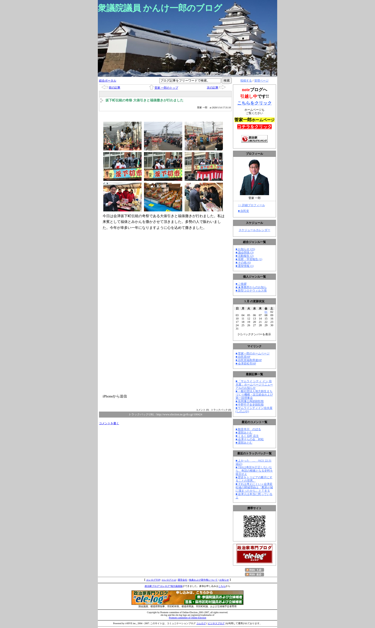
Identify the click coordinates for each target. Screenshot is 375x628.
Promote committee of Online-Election (187, 617)
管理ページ (261, 80)
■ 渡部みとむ (244, 432)
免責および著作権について (203, 579)
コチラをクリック (254, 126)
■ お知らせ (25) (245, 249)
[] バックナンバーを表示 (254, 334)
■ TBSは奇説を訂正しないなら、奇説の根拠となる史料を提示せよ (254, 471)
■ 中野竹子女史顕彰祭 (250, 404)
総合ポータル (107, 80)
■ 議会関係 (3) (245, 252)
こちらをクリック (254, 103)
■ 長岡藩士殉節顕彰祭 (250, 401)
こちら (222, 586)
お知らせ (224, 579)
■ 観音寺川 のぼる (248, 429)
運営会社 (182, 579)
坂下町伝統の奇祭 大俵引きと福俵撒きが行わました (144, 100)
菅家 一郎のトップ (166, 87)
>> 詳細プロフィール (251, 205)
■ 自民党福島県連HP (249, 360)
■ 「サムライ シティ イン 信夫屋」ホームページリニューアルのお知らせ (254, 385)
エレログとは (169, 579)
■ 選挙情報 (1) (245, 266)
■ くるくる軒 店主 (247, 436)
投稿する (246, 80)
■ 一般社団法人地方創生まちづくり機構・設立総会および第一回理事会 (254, 395)
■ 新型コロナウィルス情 (251, 290)
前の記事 (114, 87)
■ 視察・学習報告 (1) (249, 259)
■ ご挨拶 (241, 284)
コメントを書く (109, 423)
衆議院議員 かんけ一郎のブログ (160, 8)
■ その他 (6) (243, 262)
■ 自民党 (243, 211)
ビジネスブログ (216, 623)
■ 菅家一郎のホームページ (253, 353)
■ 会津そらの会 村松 (250, 439)
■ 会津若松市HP (246, 363)
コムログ (201, 623)
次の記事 (212, 87)
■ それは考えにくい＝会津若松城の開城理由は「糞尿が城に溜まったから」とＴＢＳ (254, 487)
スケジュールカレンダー (254, 230)
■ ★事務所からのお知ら (251, 287)
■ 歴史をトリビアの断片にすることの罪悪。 (254, 479)
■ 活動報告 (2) (245, 256)
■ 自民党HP (243, 356)
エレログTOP (153, 579)
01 (266, 312)
